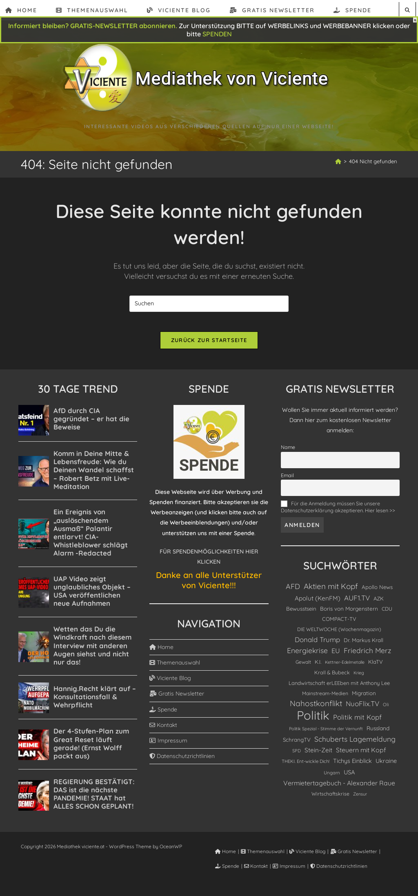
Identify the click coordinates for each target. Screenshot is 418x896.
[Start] (338, 161)
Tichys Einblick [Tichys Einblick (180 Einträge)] (352, 765)
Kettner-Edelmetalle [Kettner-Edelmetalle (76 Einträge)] (345, 666)
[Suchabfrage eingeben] (209, 304)
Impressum (168, 745)
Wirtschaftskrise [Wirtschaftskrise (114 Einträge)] (330, 798)
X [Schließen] (415, 20)
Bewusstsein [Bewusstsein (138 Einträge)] (301, 613)
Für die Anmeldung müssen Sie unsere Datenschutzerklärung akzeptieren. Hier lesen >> (338, 511)
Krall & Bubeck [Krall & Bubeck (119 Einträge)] (332, 677)
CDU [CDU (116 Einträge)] (387, 613)
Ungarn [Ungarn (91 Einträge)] (332, 777)
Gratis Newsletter (176, 698)
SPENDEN (217, 34)
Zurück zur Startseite (209, 345)
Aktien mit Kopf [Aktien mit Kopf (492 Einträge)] (331, 591)
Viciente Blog (170, 683)
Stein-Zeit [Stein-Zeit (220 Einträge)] (318, 755)
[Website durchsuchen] (407, 10)
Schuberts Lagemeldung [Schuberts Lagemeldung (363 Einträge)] (355, 743)
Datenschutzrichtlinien (182, 761)
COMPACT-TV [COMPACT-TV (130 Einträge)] (339, 623)
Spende (163, 714)
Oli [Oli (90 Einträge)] (386, 709)
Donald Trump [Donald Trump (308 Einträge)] (317, 644)
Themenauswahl (174, 667)
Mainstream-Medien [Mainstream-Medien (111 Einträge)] (325, 698)
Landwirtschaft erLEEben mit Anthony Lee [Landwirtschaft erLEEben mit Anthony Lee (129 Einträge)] (339, 688)
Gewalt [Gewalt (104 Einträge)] (303, 666)
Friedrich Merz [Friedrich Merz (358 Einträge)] (367, 655)
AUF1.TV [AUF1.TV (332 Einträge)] (357, 602)
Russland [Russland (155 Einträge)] (378, 732)
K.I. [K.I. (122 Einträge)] (318, 666)
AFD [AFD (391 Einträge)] (293, 591)
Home (161, 651)
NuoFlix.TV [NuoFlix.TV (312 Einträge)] (362, 708)
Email (287, 480)
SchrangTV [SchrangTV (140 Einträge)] (297, 744)
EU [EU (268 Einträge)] (335, 655)
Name (288, 452)
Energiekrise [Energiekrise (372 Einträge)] (307, 655)
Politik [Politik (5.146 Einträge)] (313, 720)
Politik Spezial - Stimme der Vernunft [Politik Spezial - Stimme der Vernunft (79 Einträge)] (326, 733)
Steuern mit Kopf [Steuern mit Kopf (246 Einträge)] (361, 755)
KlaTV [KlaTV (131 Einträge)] (375, 666)
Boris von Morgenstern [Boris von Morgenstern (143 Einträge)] (349, 613)
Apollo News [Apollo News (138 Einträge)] (377, 592)
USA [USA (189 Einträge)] (349, 776)
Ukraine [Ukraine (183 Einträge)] (386, 765)
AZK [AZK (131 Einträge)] (379, 603)
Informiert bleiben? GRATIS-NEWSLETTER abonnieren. (92, 26)
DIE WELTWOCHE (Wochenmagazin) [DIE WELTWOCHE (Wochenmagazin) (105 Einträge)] (339, 634)
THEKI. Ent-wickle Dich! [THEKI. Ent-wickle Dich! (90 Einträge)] (305, 766)
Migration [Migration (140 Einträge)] (364, 698)
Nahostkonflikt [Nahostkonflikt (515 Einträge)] (316, 708)
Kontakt (163, 729)
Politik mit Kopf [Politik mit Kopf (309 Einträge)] (357, 721)
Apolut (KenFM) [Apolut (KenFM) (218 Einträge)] (317, 603)
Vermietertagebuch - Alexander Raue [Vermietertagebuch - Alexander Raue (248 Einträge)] (339, 787)
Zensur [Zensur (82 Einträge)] (360, 798)
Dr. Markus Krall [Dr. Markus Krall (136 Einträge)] (363, 645)
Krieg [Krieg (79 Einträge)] (359, 677)
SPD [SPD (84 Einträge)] (296, 755)
